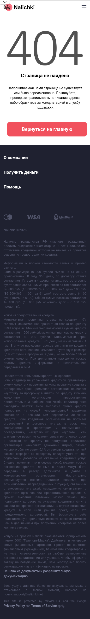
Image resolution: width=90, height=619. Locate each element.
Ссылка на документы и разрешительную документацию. (37, 573)
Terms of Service (44, 606)
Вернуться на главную (47, 129)
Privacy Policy (14, 606)
